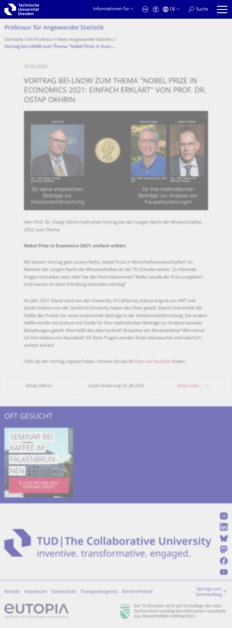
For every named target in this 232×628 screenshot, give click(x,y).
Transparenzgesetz (99, 592)
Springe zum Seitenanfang (209, 592)
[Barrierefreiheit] (156, 9)
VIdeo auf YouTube (152, 362)
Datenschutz (63, 592)
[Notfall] (145, 9)
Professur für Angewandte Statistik (54, 28)
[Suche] (198, 9)
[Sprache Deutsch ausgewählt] (171, 9)
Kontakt (12, 592)
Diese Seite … (190, 386)
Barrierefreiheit (137, 592)
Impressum (35, 592)
